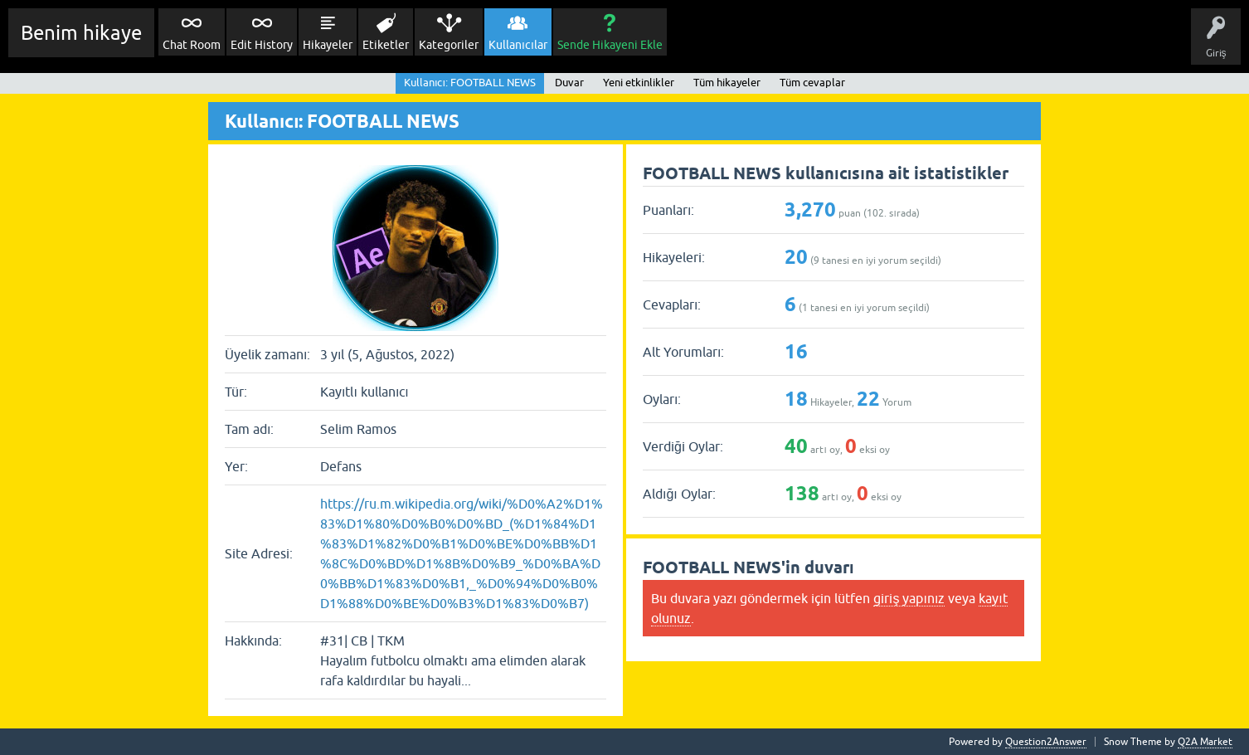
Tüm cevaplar (812, 82)
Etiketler (385, 44)
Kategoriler (449, 44)
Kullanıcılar (517, 44)
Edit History (262, 44)
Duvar (569, 82)
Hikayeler (327, 44)
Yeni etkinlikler (638, 82)
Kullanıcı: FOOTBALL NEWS (470, 82)
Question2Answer (1045, 742)
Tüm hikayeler (727, 82)
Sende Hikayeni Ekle (610, 44)
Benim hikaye (81, 33)
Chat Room (192, 44)
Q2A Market (1205, 742)
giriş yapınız (909, 598)
